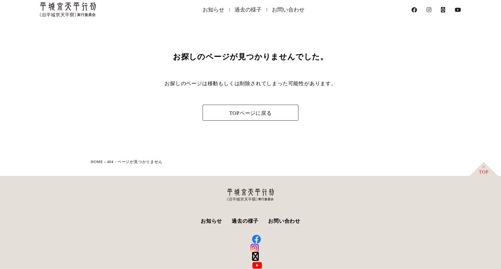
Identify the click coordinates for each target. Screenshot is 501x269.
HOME (97, 162)
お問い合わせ (288, 10)
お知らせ (213, 10)
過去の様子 (248, 10)
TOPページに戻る (250, 113)
